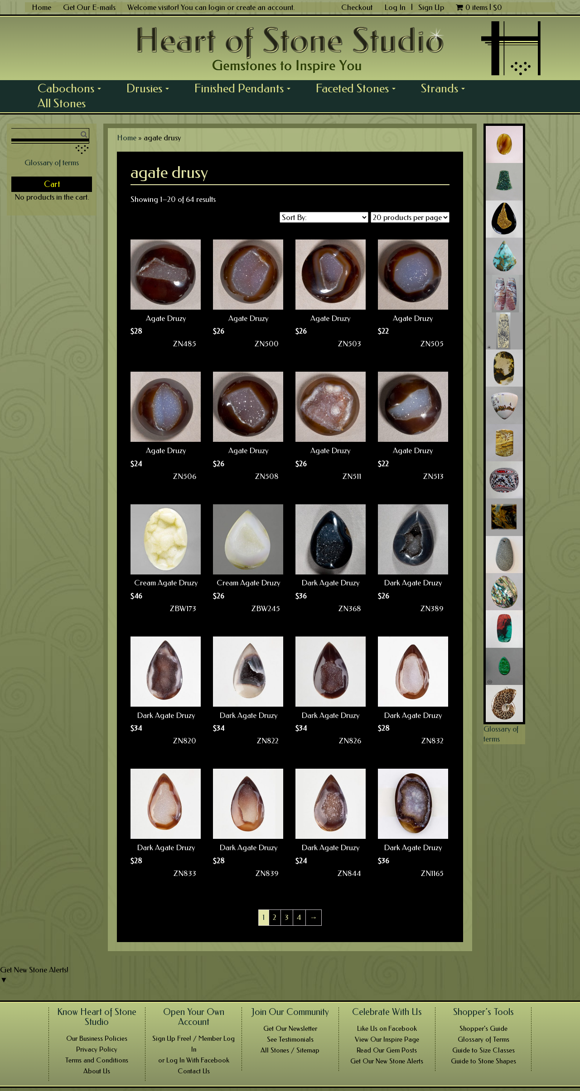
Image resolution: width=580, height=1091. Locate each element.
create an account (264, 7)
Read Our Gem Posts (387, 1050)
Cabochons (72, 88)
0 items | (479, 7)
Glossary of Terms (483, 1039)
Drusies (150, 88)
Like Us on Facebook (387, 1028)
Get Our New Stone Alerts (386, 1061)
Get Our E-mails (89, 7)
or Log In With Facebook (193, 1060)
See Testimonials (290, 1039)
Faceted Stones (359, 88)
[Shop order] (324, 217)
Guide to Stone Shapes (483, 1061)
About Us (96, 1071)
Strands (446, 88)
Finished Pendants (245, 88)
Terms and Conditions (96, 1060)
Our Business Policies (96, 1038)
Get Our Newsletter (290, 1028)
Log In (395, 7)
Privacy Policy (96, 1049)
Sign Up (431, 7)
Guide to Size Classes (483, 1050)
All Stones (62, 103)
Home (41, 7)
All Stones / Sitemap (290, 1050)
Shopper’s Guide (483, 1028)
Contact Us (194, 1071)
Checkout (356, 7)
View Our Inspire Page (387, 1039)
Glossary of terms (51, 162)
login (216, 7)
